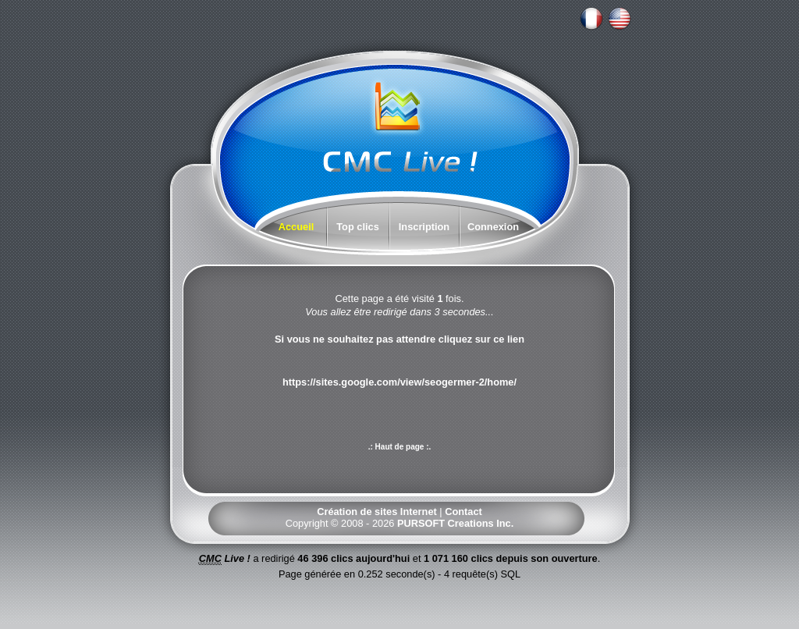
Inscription (424, 227)
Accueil (296, 227)
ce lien (508, 339)
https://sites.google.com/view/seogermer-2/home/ (399, 382)
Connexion (493, 227)
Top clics (357, 227)
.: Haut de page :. (399, 446)
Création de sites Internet (377, 511)
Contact (463, 511)
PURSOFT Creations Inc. (455, 523)
